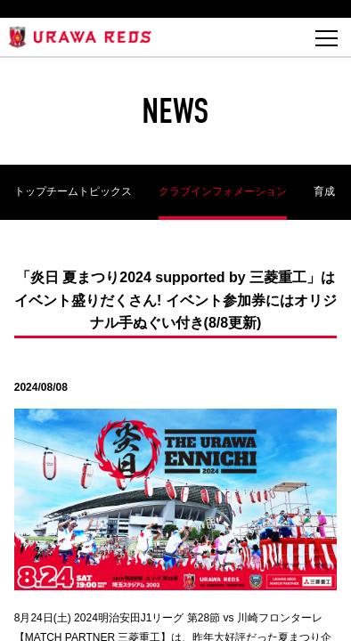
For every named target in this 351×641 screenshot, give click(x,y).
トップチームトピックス (73, 191)
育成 (324, 191)
